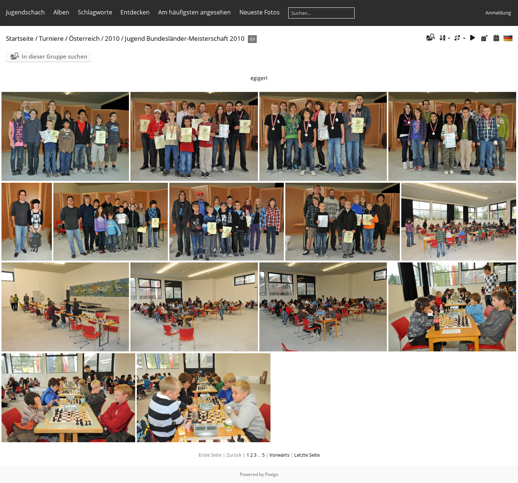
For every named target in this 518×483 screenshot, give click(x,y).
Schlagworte (95, 12)
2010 (112, 38)
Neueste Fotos (259, 12)
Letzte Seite (307, 454)
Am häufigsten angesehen (194, 12)
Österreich (84, 38)
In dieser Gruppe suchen (54, 56)
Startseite (20, 38)
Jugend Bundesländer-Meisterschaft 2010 (185, 38)
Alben (61, 12)
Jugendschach (25, 12)
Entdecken (135, 12)
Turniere (51, 38)
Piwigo (271, 474)
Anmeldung (498, 12)
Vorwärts (279, 454)
